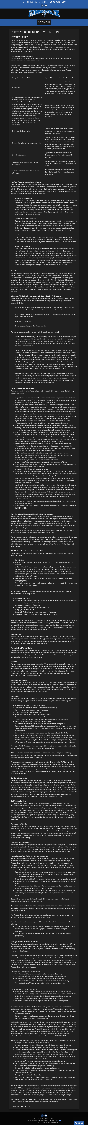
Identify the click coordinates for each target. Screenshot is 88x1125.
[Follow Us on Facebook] (42, 5)
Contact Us (44, 1118)
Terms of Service (30, 275)
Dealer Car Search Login (32, 1120)
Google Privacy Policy (49, 275)
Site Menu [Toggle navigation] (44, 22)
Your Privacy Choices (55, 1120)
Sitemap (46, 1120)
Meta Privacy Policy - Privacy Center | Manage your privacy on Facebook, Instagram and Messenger (45, 928)
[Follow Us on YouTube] (45, 5)
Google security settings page (60, 287)
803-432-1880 (58, 2)
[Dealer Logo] (44, 13)
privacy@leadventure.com (28, 289)
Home (35, 1118)
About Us (40, 1118)
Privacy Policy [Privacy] (51, 1118)
